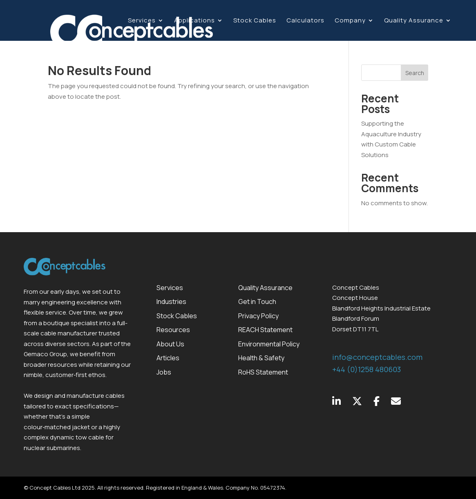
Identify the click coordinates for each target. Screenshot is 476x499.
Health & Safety (261, 357)
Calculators (305, 21)
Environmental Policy (268, 343)
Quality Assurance (413, 21)
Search (414, 73)
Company (350, 21)
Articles (167, 357)
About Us (170, 343)
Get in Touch (257, 301)
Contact (141, 44)
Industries (171, 301)
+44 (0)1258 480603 (366, 369)
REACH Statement (265, 329)
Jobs (163, 372)
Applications (194, 21)
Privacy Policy (258, 315)
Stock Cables (254, 21)
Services (142, 21)
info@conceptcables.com (377, 357)
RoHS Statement (263, 372)
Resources (173, 329)
